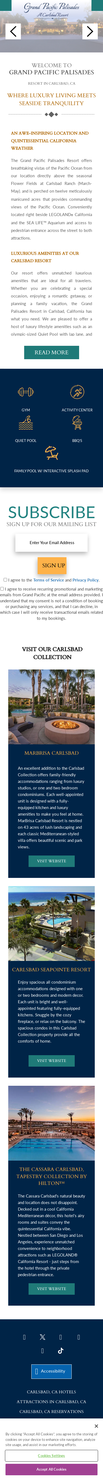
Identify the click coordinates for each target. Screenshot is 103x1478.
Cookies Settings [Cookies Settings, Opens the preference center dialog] (51, 1455)
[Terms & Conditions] (5, 580)
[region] (51, 1448)
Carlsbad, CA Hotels (51, 1392)
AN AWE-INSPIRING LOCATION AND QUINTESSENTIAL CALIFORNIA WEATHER (49, 141)
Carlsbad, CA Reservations (52, 1411)
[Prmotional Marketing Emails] (2, 589)
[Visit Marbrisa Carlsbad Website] (52, 861)
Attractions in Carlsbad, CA (51, 1402)
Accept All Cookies (51, 1469)
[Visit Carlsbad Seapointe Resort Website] (52, 1061)
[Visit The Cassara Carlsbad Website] (52, 1289)
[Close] (96, 1426)
